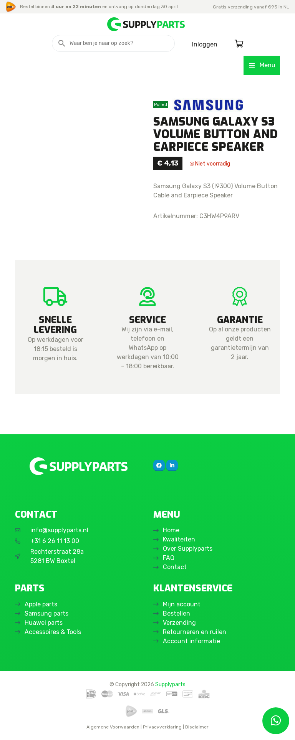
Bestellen (176, 613)
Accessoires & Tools (53, 632)
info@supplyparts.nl (59, 530)
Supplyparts (170, 684)
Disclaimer (197, 727)
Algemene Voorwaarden (112, 727)
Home (171, 530)
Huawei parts (44, 622)
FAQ (168, 557)
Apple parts (41, 604)
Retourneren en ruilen (194, 632)
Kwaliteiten (179, 539)
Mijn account (182, 604)
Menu (261, 65)
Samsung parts (46, 613)
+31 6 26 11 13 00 (54, 541)
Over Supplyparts (187, 548)
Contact (175, 567)
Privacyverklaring (162, 727)
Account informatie (191, 641)
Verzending (179, 622)
